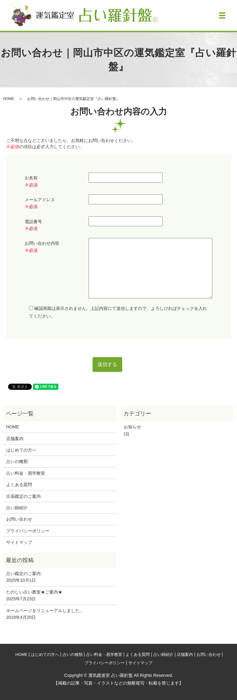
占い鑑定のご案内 (23, 573)
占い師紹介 (17, 507)
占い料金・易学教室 (25, 473)
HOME (8, 99)
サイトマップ (19, 542)
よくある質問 (19, 484)
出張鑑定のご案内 (23, 496)
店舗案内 (14, 438)
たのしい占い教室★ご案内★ (34, 592)
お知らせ (132, 426)
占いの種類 (17, 461)
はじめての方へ (21, 450)
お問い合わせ (19, 519)
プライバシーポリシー (27, 530)
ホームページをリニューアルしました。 (45, 610)
